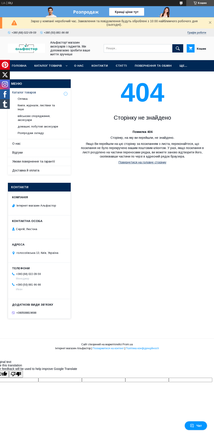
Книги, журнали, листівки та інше (36, 107)
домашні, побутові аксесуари (38, 126)
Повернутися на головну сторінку (142, 162)
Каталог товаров (24, 92)
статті (121, 65)
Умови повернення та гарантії (33, 161)
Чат (196, 426)
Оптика (23, 98)
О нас (79, 65)
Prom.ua (128, 344)
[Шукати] (177, 48)
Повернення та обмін (153, 65)
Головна (19, 65)
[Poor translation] (16, 374)
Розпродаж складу (31, 133)
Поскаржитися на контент (108, 348)
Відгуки (17, 152)
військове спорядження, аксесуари (34, 118)
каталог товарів (48, 65)
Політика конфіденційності (142, 348)
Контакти (99, 65)
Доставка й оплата (25, 170)
